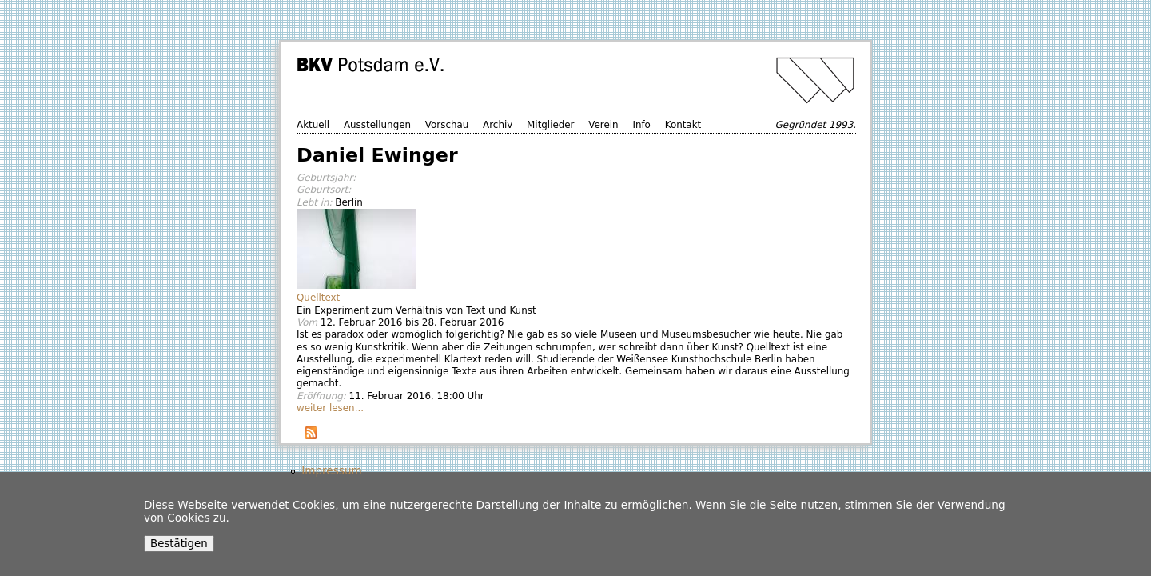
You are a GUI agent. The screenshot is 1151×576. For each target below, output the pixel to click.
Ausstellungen (377, 124)
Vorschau (446, 124)
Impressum (331, 470)
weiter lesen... (330, 408)
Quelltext (318, 297)
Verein (603, 124)
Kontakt (683, 124)
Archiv (497, 124)
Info (641, 124)
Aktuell (313, 124)
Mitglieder (550, 124)
